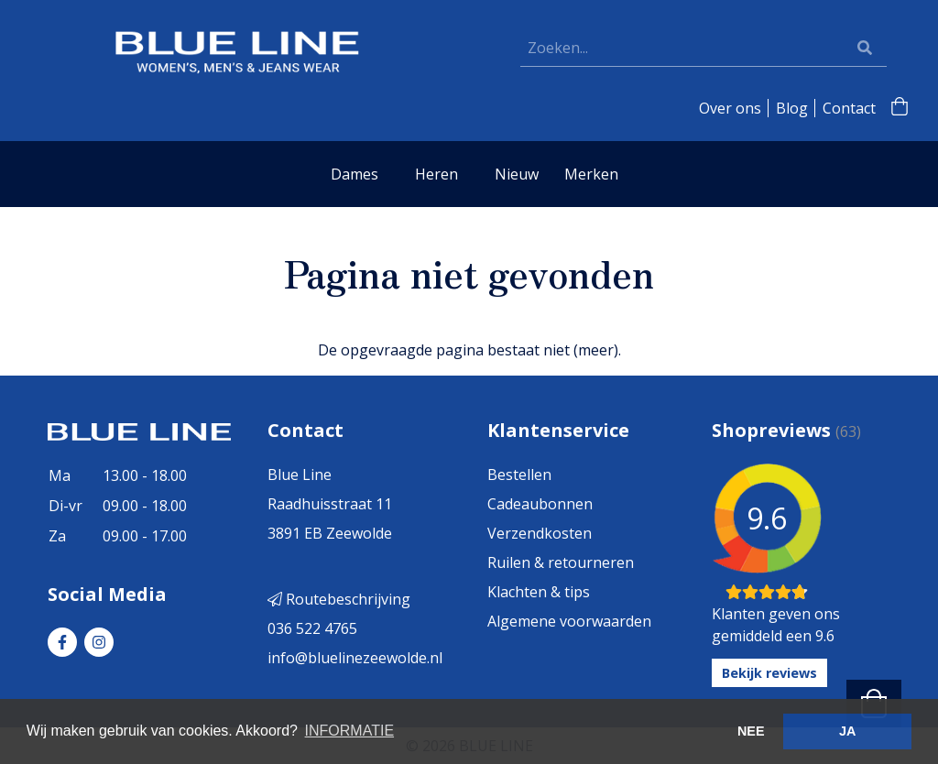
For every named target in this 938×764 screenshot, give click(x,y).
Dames (354, 174)
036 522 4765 (312, 628)
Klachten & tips (538, 592)
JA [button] (847, 731)
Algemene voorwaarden (569, 621)
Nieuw (517, 174)
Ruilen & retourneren (560, 562)
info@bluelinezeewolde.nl (354, 658)
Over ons (730, 108)
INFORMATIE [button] (349, 730)
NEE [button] (751, 731)
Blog (792, 108)
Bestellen (519, 474)
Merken (591, 174)
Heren (436, 174)
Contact (849, 108)
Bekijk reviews (769, 673)
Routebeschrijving (338, 599)
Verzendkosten (539, 533)
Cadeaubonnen (540, 504)
